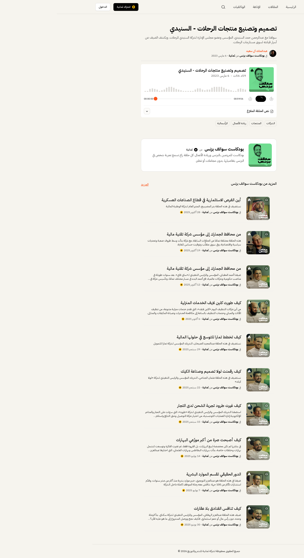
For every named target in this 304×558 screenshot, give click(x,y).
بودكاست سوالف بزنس (195, 56)
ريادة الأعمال (182, 123)
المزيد (88, 184)
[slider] (99, 98)
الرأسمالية (166, 123)
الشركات (214, 123)
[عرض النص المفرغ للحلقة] (90, 111)
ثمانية (175, 56)
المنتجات (199, 123)
